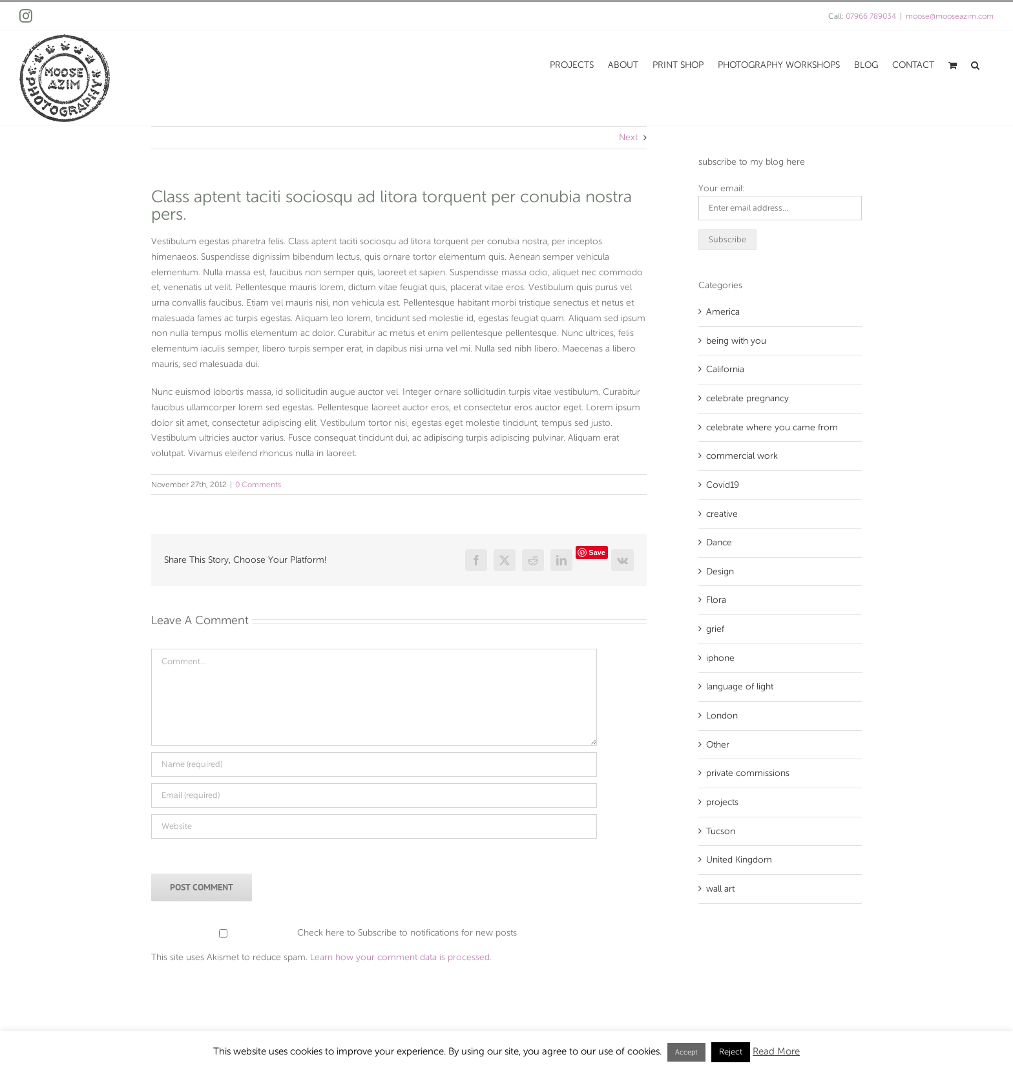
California (725, 369)
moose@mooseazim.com (950, 16)
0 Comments (258, 484)
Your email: (721, 188)
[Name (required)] (374, 764)
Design (720, 571)
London (722, 715)
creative (722, 514)
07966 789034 (871, 16)
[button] (975, 64)
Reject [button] (730, 1051)
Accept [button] (686, 1052)
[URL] (374, 826)
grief (715, 629)
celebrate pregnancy (747, 398)
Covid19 (722, 485)
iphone (720, 658)
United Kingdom (739, 860)
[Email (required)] (374, 795)
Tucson (720, 831)
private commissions (747, 773)
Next (628, 137)
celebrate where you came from (772, 427)
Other (717, 745)
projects (722, 802)
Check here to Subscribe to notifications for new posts (335, 933)
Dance (719, 542)
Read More (776, 1051)
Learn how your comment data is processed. (401, 957)
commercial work (742, 456)
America (723, 312)
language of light (739, 686)
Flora (716, 600)
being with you (736, 341)
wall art (720, 889)
